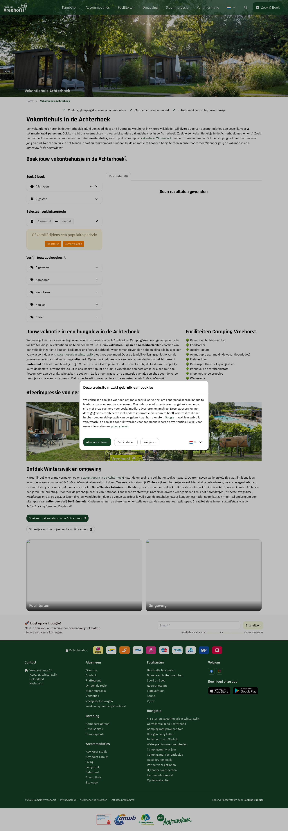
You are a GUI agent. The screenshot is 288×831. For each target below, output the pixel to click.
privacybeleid (120, 426)
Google (169, 417)
